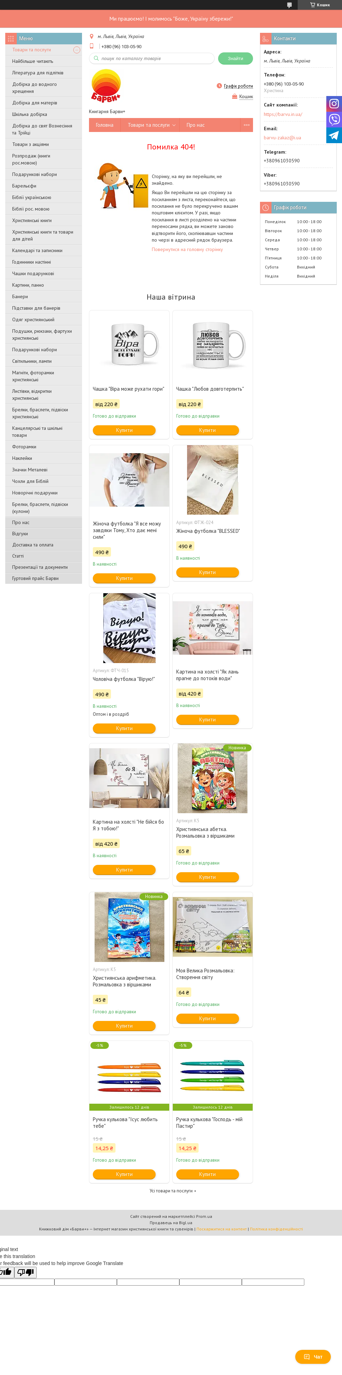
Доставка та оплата (32, 545)
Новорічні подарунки (35, 493)
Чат (313, 1357)
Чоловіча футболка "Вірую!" (124, 679)
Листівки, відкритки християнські (32, 394)
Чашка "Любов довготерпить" (210, 388)
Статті (18, 556)
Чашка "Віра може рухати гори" (128, 388)
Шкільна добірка (29, 114)
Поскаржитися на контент (221, 1228)
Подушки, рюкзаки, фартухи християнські (42, 334)
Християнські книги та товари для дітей (42, 235)
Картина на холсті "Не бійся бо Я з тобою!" (128, 825)
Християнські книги (32, 220)
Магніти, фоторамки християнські (33, 376)
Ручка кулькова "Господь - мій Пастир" (209, 1122)
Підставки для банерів (36, 308)
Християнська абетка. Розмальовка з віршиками (205, 832)
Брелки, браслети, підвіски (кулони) (40, 507)
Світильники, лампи (32, 361)
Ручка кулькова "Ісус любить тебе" (125, 1122)
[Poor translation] (25, 1272)
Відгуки (20, 533)
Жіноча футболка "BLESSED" (208, 531)
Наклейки (22, 458)
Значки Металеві (29, 469)
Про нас (20, 522)
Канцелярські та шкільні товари (37, 431)
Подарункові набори (34, 174)
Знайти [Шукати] (235, 58)
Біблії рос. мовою (31, 209)
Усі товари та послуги (171, 1191)
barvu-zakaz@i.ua (282, 137)
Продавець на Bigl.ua (171, 1222)
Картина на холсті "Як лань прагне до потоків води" (207, 675)
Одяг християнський (33, 319)
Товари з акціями (30, 144)
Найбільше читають (32, 61)
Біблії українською (31, 197)
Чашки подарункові (33, 273)
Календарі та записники (37, 250)
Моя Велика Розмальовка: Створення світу (205, 973)
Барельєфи (24, 186)
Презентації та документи (40, 567)
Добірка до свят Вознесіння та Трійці (42, 129)
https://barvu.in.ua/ (283, 114)
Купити (124, 430)
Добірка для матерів (34, 103)
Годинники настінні (31, 262)
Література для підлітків (38, 72)
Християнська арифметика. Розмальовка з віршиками (124, 981)
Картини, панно (28, 285)
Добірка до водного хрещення (34, 87)
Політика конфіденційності (276, 1228)
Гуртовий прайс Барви (35, 578)
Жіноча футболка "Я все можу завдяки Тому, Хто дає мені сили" (127, 530)
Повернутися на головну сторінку (187, 249)
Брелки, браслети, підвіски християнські (40, 413)
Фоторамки (24, 446)
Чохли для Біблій (30, 481)
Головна (104, 124)
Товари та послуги (31, 49)
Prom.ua (204, 1216)
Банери (20, 296)
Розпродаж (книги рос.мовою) (31, 159)
